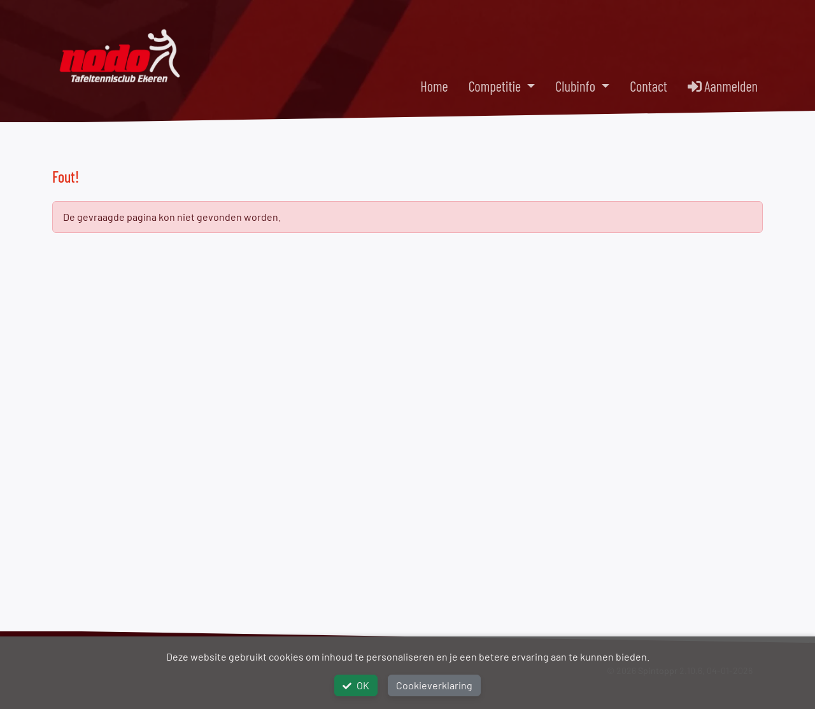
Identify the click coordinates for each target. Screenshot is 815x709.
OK (356, 685)
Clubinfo (576, 86)
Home (434, 86)
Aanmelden (723, 86)
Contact (648, 86)
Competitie (496, 86)
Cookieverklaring (434, 685)
